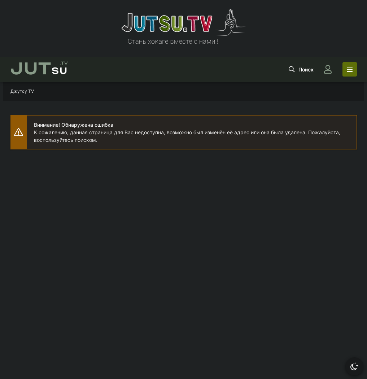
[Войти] (328, 69)
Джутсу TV (22, 91)
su (39, 69)
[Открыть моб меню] (349, 69)
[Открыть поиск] (301, 69)
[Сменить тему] (354, 366)
